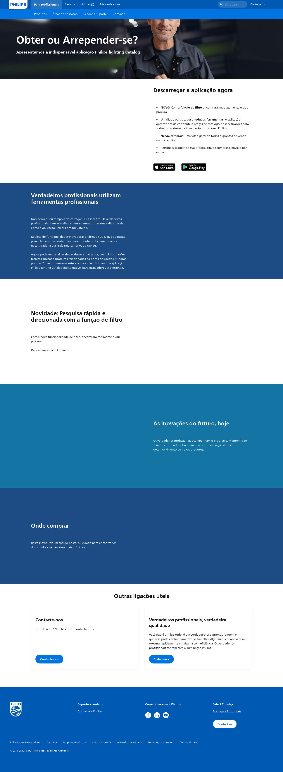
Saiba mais (161, 659)
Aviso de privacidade (129, 742)
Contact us (225, 724)
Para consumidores (79, 4)
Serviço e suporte (95, 14)
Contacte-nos (49, 659)
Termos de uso (188, 742)
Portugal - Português (227, 711)
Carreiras (52, 742)
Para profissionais (46, 4)
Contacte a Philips (90, 711)
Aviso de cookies (101, 742)
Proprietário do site (74, 742)
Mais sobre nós (110, 4)
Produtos (40, 14)
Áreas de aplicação (65, 14)
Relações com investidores (25, 742)
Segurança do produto (161, 742)
